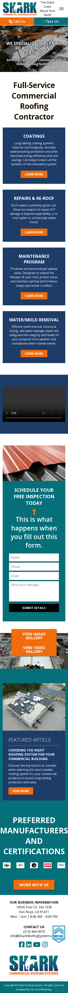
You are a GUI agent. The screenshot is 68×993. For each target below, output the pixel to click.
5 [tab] (42, 665)
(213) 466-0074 (34, 931)
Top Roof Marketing (41, 989)
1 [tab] (26, 665)
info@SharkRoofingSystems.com (34, 936)
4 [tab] (38, 665)
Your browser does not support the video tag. (34, 404)
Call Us (17, 21)
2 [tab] (30, 665)
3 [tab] (34, 665)
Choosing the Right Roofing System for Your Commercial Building (31, 754)
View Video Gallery (34, 649)
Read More (21, 791)
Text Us (51, 21)
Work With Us (34, 884)
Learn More (34, 174)
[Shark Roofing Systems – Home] (34, 964)
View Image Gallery (33, 635)
